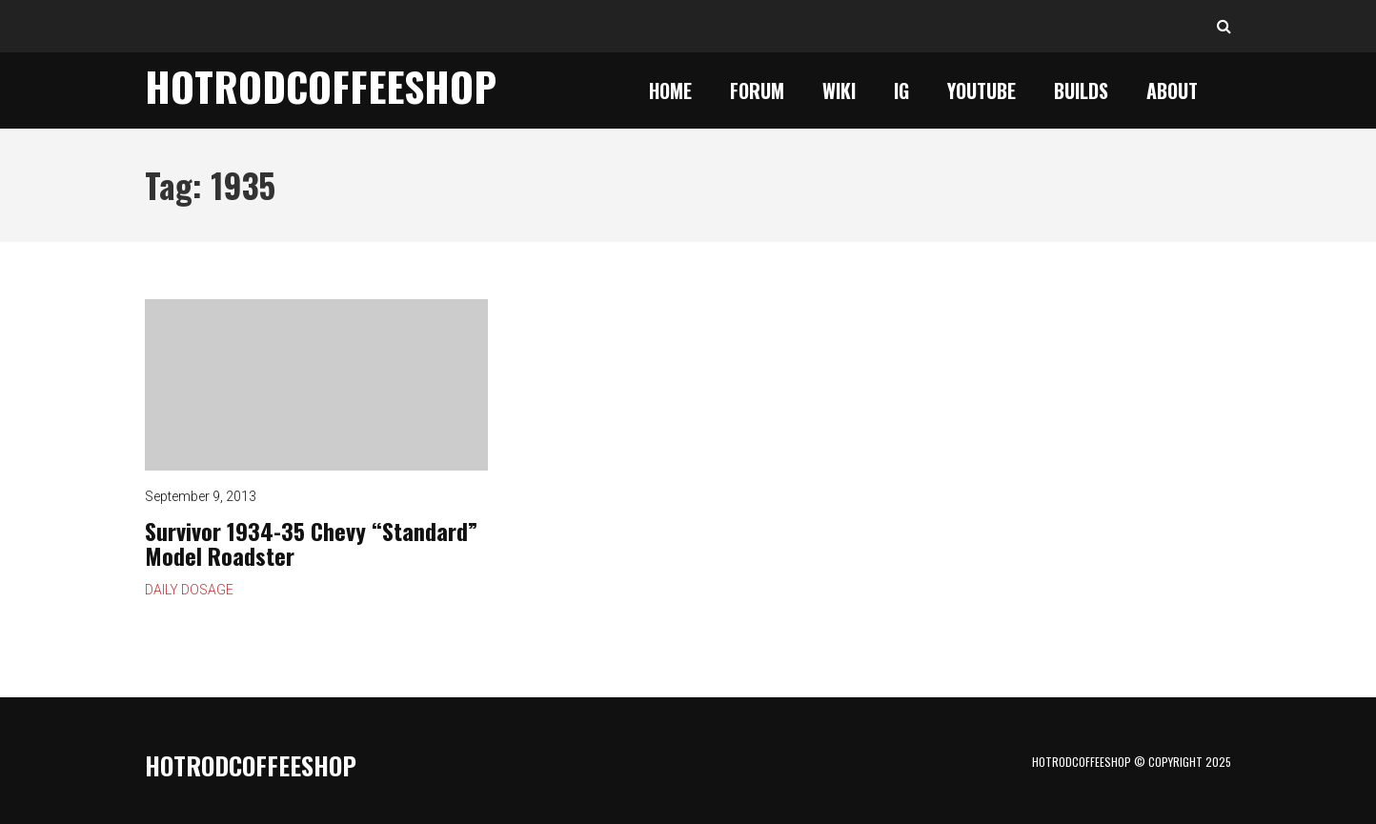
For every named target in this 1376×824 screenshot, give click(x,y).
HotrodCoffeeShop (320, 85)
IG (901, 90)
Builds (1081, 90)
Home (670, 90)
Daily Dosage (189, 589)
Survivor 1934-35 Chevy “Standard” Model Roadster (316, 385)
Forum (757, 90)
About (1172, 90)
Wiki (839, 90)
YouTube (981, 90)
